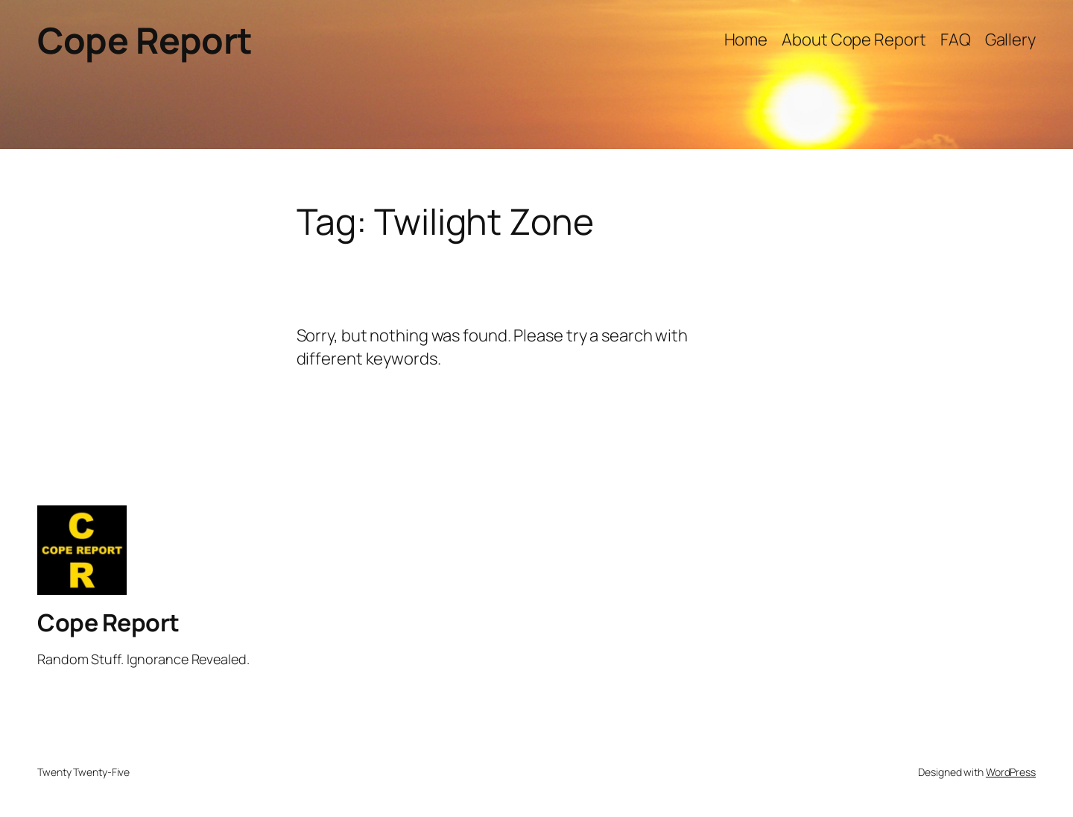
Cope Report (145, 40)
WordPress (1011, 772)
